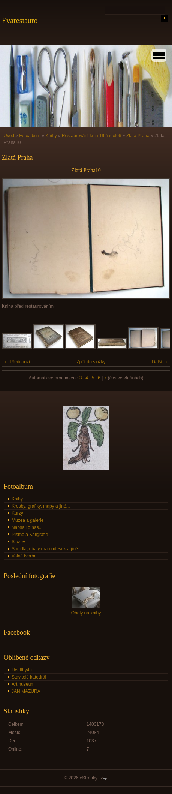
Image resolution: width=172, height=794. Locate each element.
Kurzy (17, 513)
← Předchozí (17, 361)
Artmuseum (23, 684)
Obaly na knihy (86, 613)
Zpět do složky (90, 361)
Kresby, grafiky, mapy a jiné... (41, 506)
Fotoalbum (29, 135)
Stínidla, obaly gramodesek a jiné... (47, 548)
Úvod (9, 135)
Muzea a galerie (27, 520)
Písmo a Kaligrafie (30, 534)
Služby (18, 541)
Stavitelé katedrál (29, 677)
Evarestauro (20, 20)
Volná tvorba (24, 556)
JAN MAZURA (26, 691)
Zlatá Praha (138, 135)
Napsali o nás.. (26, 527)
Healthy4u (22, 670)
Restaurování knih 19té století (91, 135)
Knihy (51, 135)
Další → (160, 361)
